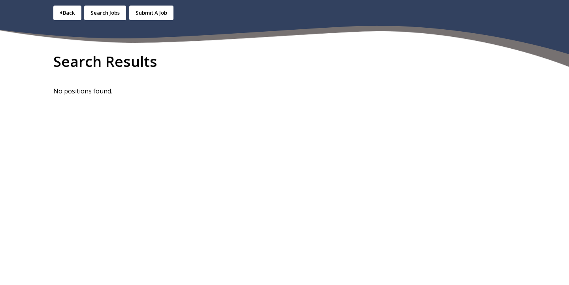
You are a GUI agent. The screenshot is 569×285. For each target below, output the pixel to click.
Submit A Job (151, 12)
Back (67, 12)
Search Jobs (105, 12)
